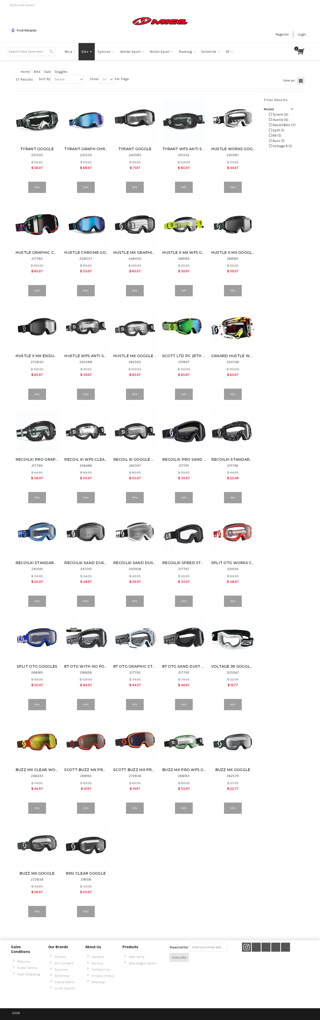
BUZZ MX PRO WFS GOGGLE (189, 770)
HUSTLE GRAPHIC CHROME (42, 252)
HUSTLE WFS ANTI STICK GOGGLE (97, 356)
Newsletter (179, 947)
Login (302, 34)
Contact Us (101, 969)
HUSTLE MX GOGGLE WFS (138, 356)
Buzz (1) (276, 141)
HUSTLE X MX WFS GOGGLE (189, 252)
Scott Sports (65, 988)
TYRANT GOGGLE (37, 149)
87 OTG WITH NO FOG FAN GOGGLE (99, 666)
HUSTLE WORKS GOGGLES (237, 149)
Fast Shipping (28, 974)
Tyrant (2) (278, 114)
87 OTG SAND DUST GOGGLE (190, 666)
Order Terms (27, 968)
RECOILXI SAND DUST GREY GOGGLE (100, 563)
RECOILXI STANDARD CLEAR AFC (243, 459)
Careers (98, 957)
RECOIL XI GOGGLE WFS (136, 459)
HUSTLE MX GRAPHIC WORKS (142, 252)
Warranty (136, 957)
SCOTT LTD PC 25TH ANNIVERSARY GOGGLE (205, 356)
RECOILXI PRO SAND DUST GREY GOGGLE (203, 459)
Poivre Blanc (64, 982)
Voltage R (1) (280, 146)
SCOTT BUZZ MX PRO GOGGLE (94, 770)
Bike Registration (142, 963)
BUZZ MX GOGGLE (232, 770)
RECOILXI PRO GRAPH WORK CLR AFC (53, 459)
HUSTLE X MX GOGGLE (233, 252)
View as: (289, 80)
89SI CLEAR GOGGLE (86, 873)
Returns (23, 961)
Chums (60, 957)
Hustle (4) (278, 120)
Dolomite (61, 976)
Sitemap (98, 982)
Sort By (44, 79)
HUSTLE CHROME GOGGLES (91, 252)
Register (282, 34)
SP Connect (64, 963)
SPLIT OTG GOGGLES (37, 666)
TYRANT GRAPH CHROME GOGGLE (98, 149)
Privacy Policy (103, 976)
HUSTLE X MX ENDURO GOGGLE (47, 356)
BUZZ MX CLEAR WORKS (39, 770)
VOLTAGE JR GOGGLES (233, 666)
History (97, 963)
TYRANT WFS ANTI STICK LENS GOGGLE (201, 149)
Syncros (61, 969)
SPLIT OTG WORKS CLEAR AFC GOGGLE (249, 563)
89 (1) (275, 135)
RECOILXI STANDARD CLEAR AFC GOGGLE (56, 563)
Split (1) (276, 130)
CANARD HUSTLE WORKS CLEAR (242, 356)
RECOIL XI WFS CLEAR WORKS (93, 459)
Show (94, 79)
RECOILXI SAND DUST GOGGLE (143, 563)
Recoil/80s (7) (282, 125)
